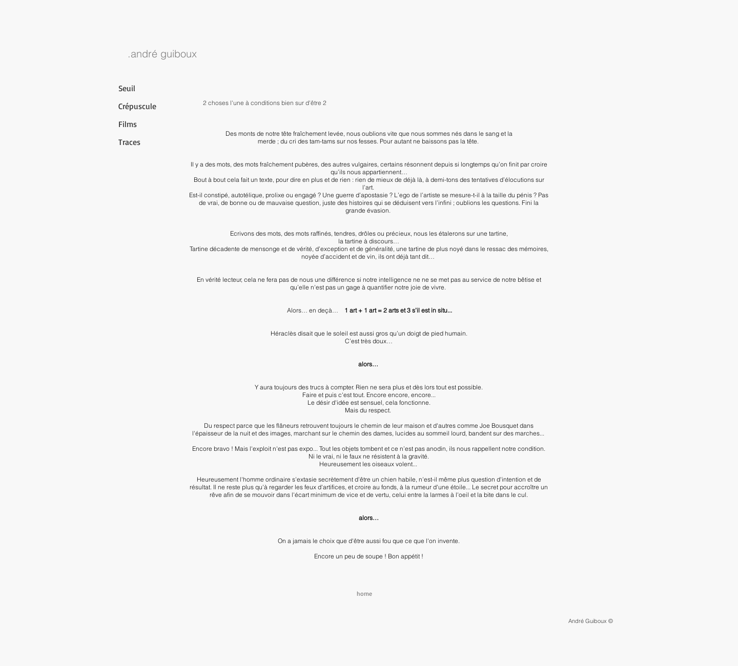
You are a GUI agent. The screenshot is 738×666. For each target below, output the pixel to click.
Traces (129, 142)
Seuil (126, 88)
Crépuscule (137, 106)
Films (127, 124)
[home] (364, 593)
